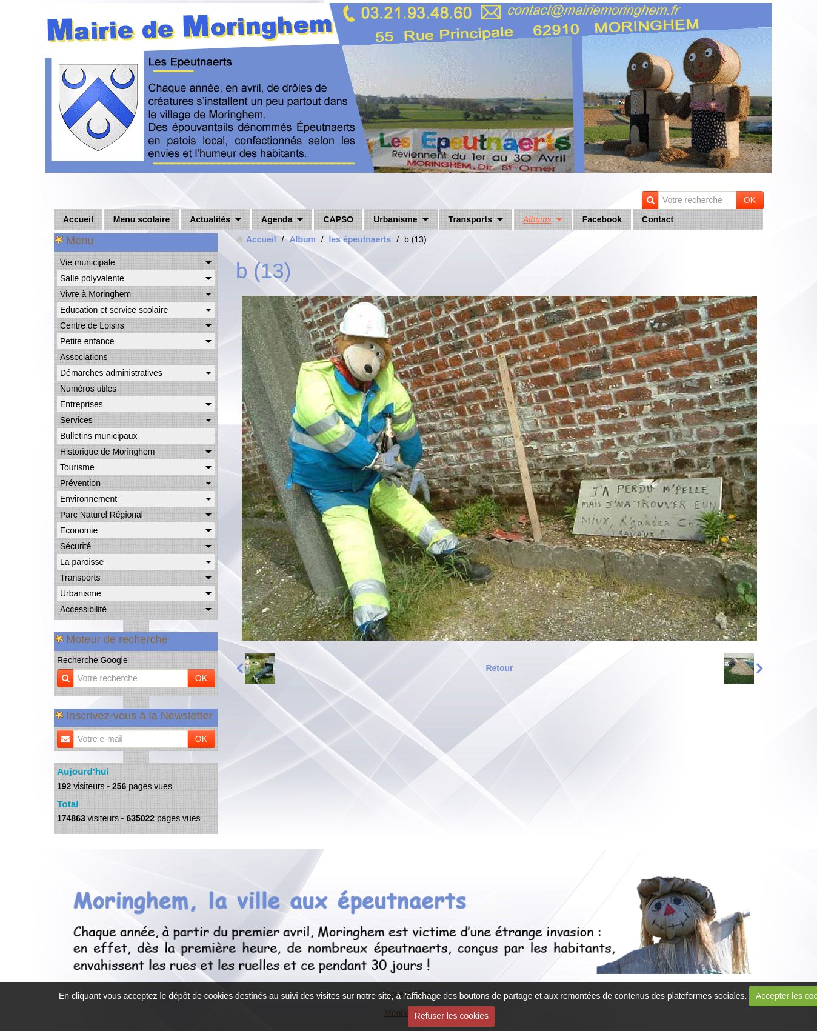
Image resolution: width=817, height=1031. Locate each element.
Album (302, 239)
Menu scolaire (141, 219)
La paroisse (82, 562)
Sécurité (75, 546)
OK (750, 200)
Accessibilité (83, 609)
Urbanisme (395, 219)
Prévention (80, 483)
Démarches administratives (111, 373)
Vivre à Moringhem (95, 294)
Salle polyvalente (92, 278)
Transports (470, 219)
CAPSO (338, 219)
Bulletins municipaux (99, 436)
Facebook (602, 219)
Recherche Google (92, 660)
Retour (499, 668)
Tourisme (77, 467)
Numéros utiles (88, 388)
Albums (537, 219)
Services (76, 420)
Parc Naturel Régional (101, 514)
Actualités (210, 219)
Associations (84, 357)
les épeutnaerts (360, 239)
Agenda (276, 219)
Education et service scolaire (114, 310)
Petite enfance (87, 341)
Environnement (88, 499)
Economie (79, 530)
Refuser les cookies (452, 1016)
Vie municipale (87, 262)
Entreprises (81, 404)
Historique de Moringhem (107, 451)
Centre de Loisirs (92, 325)
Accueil (78, 219)
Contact (657, 219)
